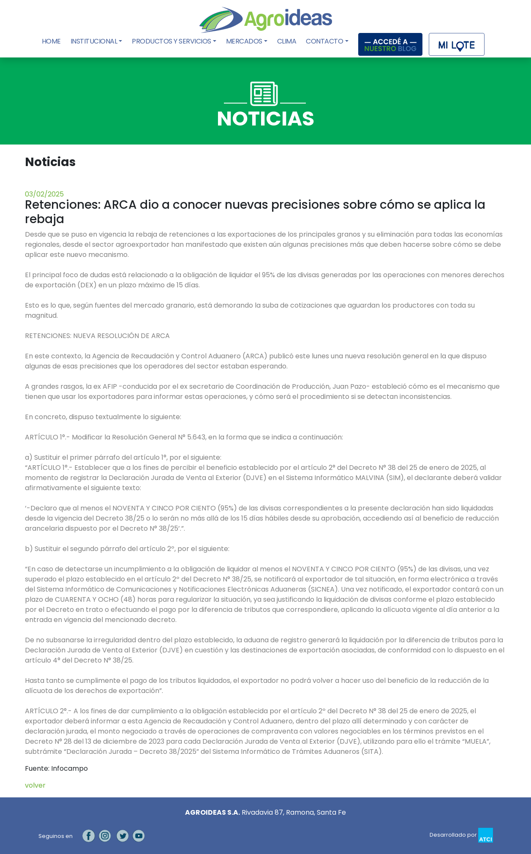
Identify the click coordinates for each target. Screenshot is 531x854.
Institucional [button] (94, 41)
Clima (287, 41)
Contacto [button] (324, 41)
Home (52, 41)
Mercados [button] (244, 41)
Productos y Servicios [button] (171, 41)
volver (35, 785)
